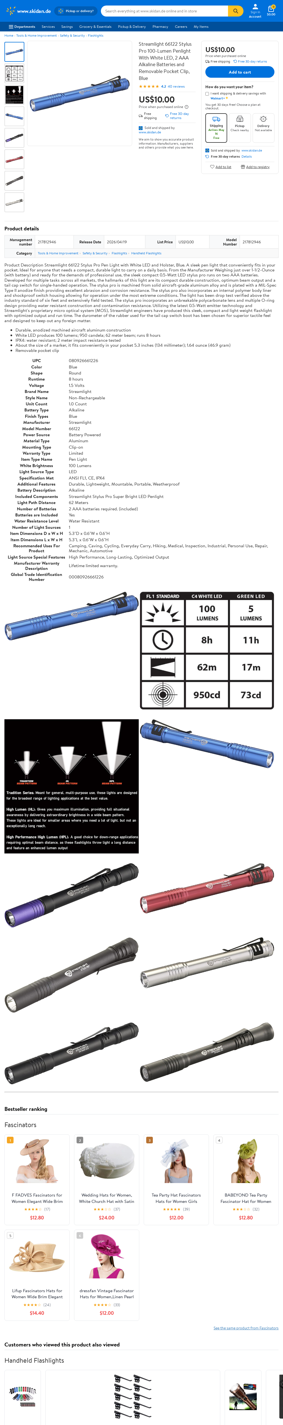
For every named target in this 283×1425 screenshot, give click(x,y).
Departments (22, 26)
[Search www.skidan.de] (164, 11)
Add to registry (255, 166)
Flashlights (95, 35)
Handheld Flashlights (146, 253)
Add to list (220, 166)
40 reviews (176, 86)
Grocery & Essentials (95, 26)
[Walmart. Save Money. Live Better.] (28, 11)
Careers (181, 26)
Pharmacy (160, 26)
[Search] (235, 11)
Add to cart (240, 72)
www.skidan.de (150, 132)
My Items (201, 26)
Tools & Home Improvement (36, 35)
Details (247, 156)
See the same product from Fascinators (246, 1327)
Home (8, 35)
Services (48, 26)
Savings (67, 26)
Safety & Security (72, 35)
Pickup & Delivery (132, 26)
